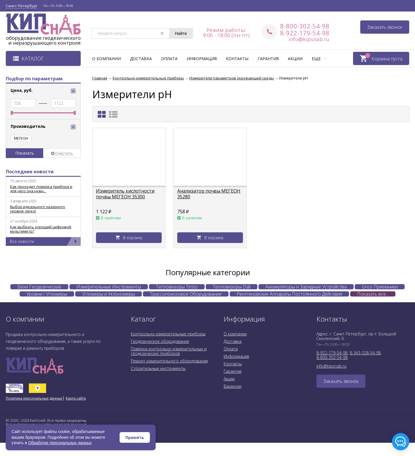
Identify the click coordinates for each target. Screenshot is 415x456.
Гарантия (268, 58)
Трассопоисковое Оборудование (186, 294)
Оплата (169, 58)
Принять (134, 437)
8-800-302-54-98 (304, 26)
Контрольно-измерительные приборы (168, 334)
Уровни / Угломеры (47, 294)
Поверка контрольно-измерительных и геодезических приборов (169, 351)
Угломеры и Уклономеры (108, 294)
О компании (106, 58)
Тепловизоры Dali (231, 286)
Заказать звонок (384, 27)
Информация (202, 58)
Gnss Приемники (380, 286)
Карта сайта (76, 398)
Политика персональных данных (34, 398)
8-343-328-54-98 (365, 353)
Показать (24, 153)
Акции (295, 58)
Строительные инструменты (158, 368)
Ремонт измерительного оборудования (169, 361)
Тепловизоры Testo (177, 286)
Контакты (237, 58)
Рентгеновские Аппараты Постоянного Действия (289, 294)
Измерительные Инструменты (108, 286)
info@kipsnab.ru (308, 39)
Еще (319, 58)
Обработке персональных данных (60, 442)
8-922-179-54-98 (304, 33)
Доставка (141, 58)
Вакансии (233, 386)
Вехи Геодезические (39, 286)
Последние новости (30, 171)
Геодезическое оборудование (160, 341)
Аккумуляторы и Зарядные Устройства (306, 286)
